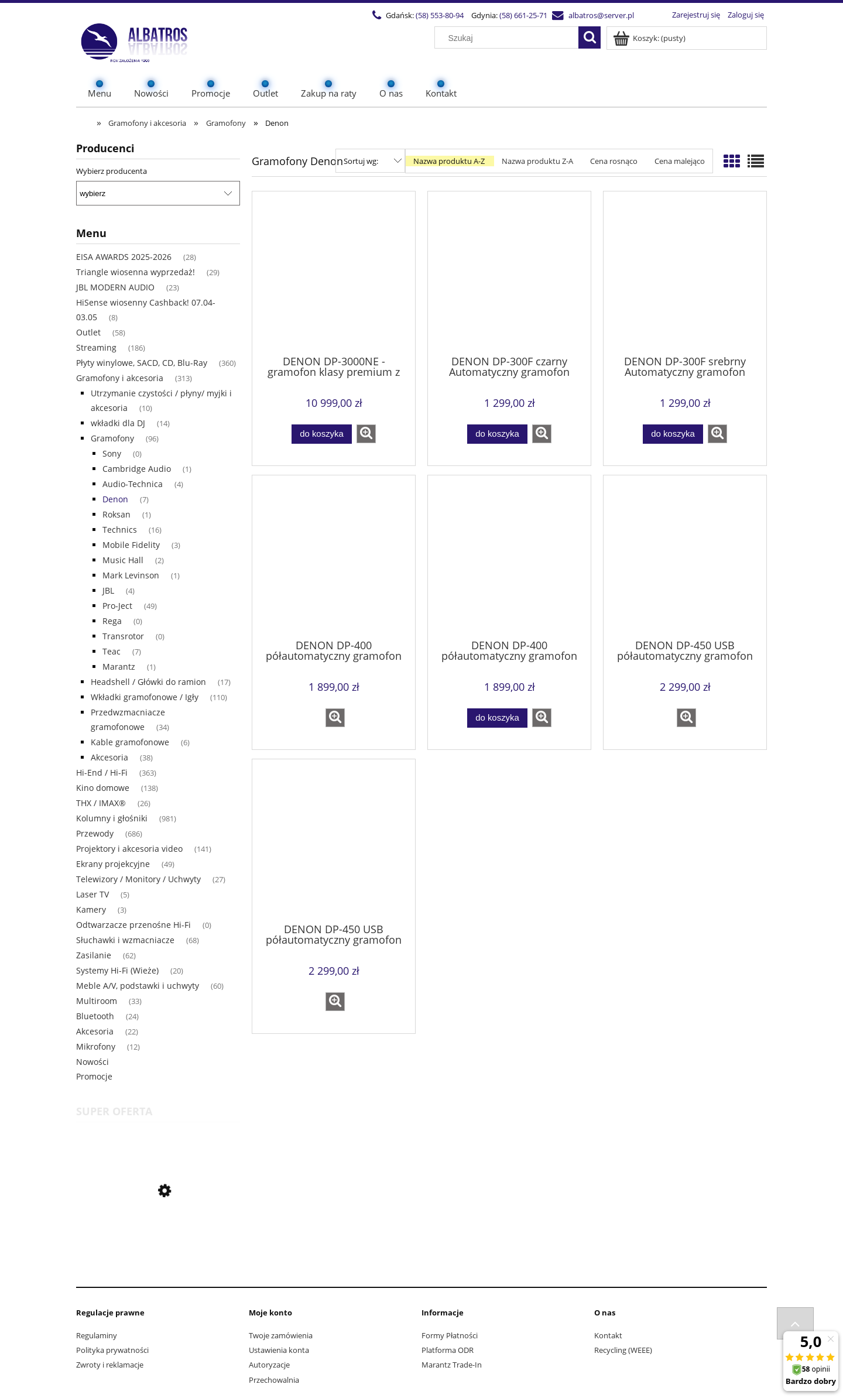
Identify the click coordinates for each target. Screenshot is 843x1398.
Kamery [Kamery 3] (91, 909)
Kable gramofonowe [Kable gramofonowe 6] (130, 742)
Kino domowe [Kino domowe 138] (102, 787)
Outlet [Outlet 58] (88, 332)
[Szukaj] (589, 37)
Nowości (92, 1061)
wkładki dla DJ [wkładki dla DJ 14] (118, 423)
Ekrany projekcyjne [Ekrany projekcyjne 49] (113, 863)
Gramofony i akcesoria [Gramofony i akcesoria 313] (119, 377)
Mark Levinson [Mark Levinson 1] (130, 575)
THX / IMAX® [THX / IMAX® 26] (101, 802)
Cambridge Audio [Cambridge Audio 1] (136, 468)
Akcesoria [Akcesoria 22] (95, 1031)
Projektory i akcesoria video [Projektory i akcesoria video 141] (129, 848)
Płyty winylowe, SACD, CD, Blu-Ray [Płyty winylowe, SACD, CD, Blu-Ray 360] (141, 362)
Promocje (94, 1076)
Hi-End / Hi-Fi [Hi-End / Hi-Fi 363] (102, 772)
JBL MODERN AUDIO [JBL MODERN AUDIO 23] (115, 287)
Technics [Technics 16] (119, 529)
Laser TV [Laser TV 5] (92, 894)
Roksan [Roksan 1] (116, 514)
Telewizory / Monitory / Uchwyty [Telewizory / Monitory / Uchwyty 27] (138, 879)
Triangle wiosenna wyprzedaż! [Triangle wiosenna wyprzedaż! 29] (135, 271)
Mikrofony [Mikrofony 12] (95, 1046)
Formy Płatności (450, 1335)
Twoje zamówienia (281, 1335)
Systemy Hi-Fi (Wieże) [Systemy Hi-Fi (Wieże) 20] (117, 970)
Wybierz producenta (111, 171)
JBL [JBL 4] (108, 590)
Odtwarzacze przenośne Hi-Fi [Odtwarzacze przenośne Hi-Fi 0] (133, 924)
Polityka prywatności (112, 1350)
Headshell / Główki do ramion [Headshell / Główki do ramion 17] (148, 681)
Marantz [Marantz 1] (118, 666)
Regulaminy (96, 1335)
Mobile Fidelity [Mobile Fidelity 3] (131, 544)
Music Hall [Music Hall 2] (122, 560)
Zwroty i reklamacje (109, 1364)
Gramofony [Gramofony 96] (112, 438)
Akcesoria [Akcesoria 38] (109, 757)
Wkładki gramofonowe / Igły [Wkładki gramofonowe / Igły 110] (144, 697)
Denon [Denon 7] (115, 499)
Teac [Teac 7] (111, 651)
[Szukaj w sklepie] (509, 38)
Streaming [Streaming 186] (96, 347)
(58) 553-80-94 (440, 15)
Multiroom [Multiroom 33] (96, 1000)
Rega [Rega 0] (112, 620)
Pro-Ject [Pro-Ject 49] (117, 605)
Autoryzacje (269, 1364)
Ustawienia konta (279, 1350)
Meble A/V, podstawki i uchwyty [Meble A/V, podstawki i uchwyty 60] (137, 985)
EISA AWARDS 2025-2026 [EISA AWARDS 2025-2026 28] (124, 256)
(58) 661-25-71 (523, 15)
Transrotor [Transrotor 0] (123, 636)
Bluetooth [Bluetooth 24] (95, 1016)
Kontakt (608, 1335)
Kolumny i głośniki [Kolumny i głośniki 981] (112, 818)
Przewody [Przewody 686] (95, 833)
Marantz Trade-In (452, 1364)
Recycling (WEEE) (623, 1350)
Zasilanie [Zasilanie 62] (93, 955)
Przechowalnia (274, 1380)
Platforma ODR (448, 1350)
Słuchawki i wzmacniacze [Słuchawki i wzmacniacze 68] (125, 939)
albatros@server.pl (601, 15)
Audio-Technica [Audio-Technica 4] (132, 483)
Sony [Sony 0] (111, 453)
